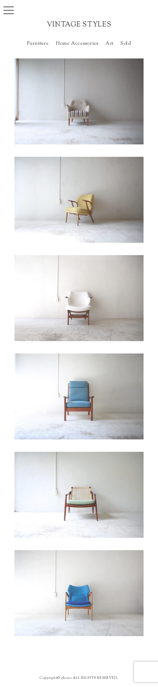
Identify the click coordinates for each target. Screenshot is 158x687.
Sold (125, 43)
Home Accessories (77, 43)
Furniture (38, 43)
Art (109, 43)
